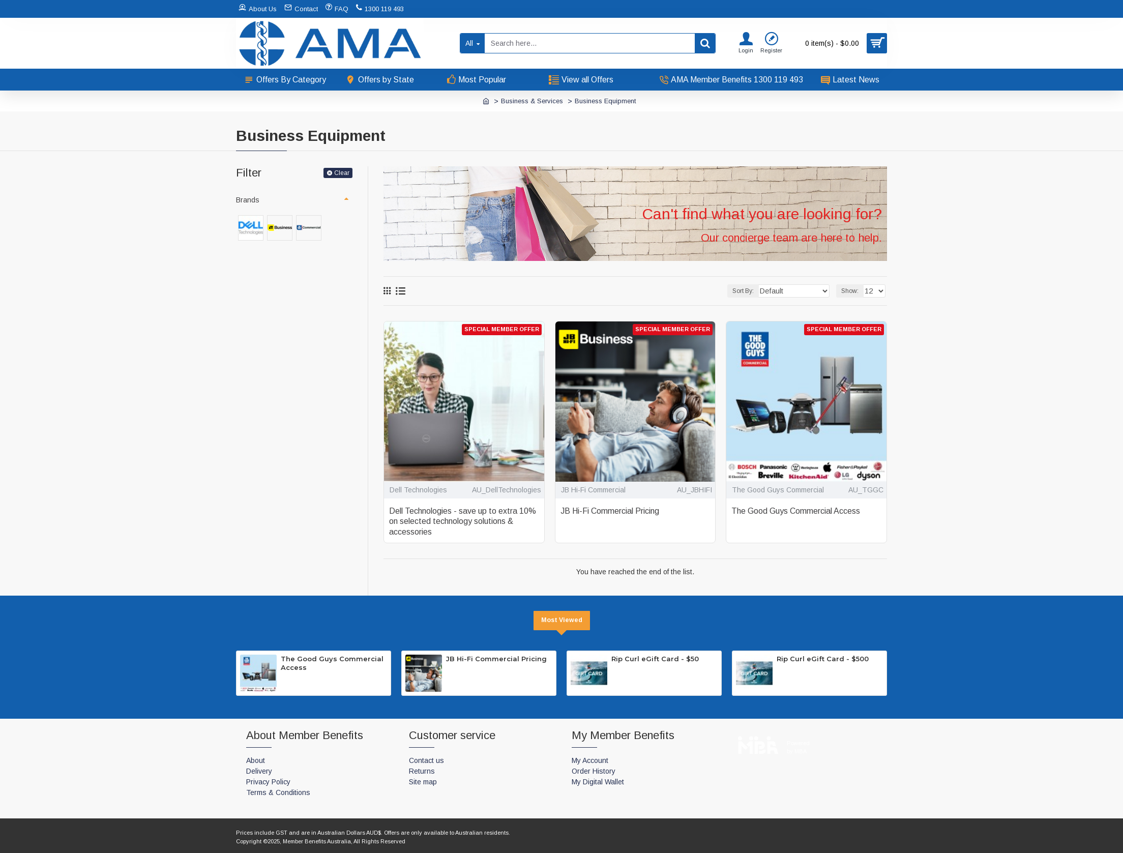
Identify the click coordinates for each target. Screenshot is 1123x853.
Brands (247, 200)
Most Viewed (561, 620)
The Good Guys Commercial (778, 490)
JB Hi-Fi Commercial (593, 490)
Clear (341, 173)
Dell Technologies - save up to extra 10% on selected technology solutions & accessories (462, 522)
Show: (851, 291)
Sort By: (753, 291)
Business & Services (532, 101)
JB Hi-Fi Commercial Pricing (609, 511)
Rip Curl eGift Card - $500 (823, 659)
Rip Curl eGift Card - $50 (655, 659)
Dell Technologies (418, 490)
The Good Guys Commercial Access (795, 511)
